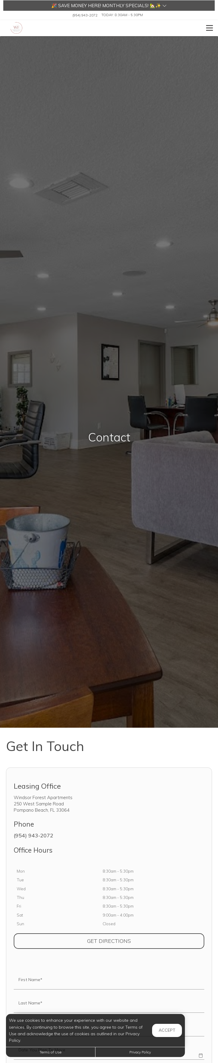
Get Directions (136, 940)
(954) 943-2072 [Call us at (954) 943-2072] (85, 15)
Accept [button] (167, 1030)
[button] (109, 5)
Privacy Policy (140, 1052)
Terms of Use (50, 1052)
